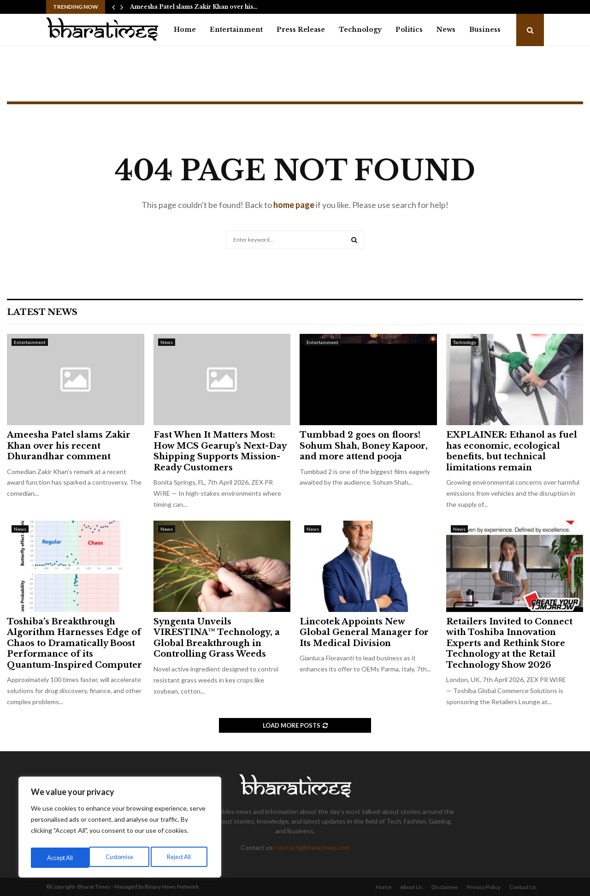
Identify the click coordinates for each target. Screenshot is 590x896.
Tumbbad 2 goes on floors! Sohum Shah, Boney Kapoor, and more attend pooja (364, 446)
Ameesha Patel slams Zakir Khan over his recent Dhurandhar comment (68, 446)
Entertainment (236, 29)
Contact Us (523, 887)
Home (185, 29)
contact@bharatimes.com (313, 847)
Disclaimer (444, 887)
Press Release (301, 29)
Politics (409, 29)
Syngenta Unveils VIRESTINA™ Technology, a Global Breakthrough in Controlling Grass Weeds (216, 638)
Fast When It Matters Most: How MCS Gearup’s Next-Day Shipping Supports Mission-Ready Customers (219, 451)
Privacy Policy (484, 887)
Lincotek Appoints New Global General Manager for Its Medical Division (364, 632)
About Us (411, 887)
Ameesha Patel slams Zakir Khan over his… (194, 6)
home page (293, 205)
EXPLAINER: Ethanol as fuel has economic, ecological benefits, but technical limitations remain (511, 451)
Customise (60, 857)
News (446, 29)
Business (485, 29)
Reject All (121, 857)
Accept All (180, 857)
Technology (360, 29)
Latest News (42, 312)
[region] (119, 829)
